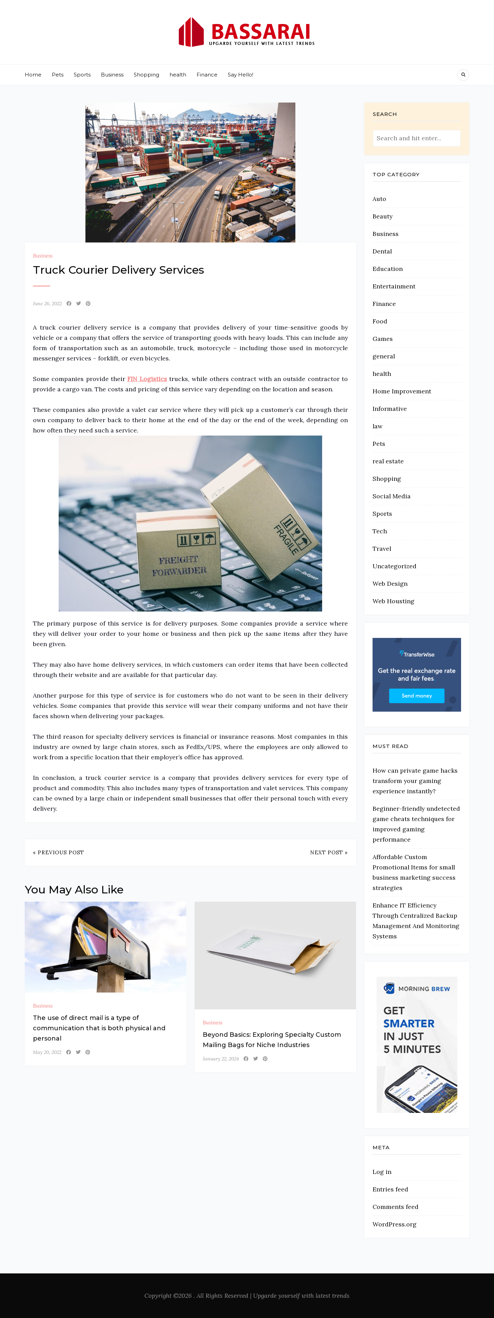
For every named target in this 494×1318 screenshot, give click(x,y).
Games (383, 339)
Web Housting (393, 601)
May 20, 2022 (47, 1052)
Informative (390, 409)
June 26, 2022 (47, 303)
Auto (379, 199)
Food (380, 321)
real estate (388, 461)
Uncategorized (394, 566)
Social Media (392, 496)
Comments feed (396, 1207)
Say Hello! (240, 74)
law (378, 426)
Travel (382, 549)
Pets (57, 74)
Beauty (382, 216)
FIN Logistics (147, 379)
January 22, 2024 (221, 1059)
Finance (207, 74)
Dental (382, 251)
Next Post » (329, 852)
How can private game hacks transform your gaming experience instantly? (415, 781)
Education (388, 269)
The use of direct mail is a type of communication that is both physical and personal (99, 1028)
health (177, 74)
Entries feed (390, 1189)
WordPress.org (394, 1224)
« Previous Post (58, 852)
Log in (382, 1172)
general (384, 356)
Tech (380, 531)
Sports (82, 74)
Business (112, 74)
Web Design (390, 583)
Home (33, 74)
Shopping (146, 74)
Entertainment (394, 286)
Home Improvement (402, 391)
